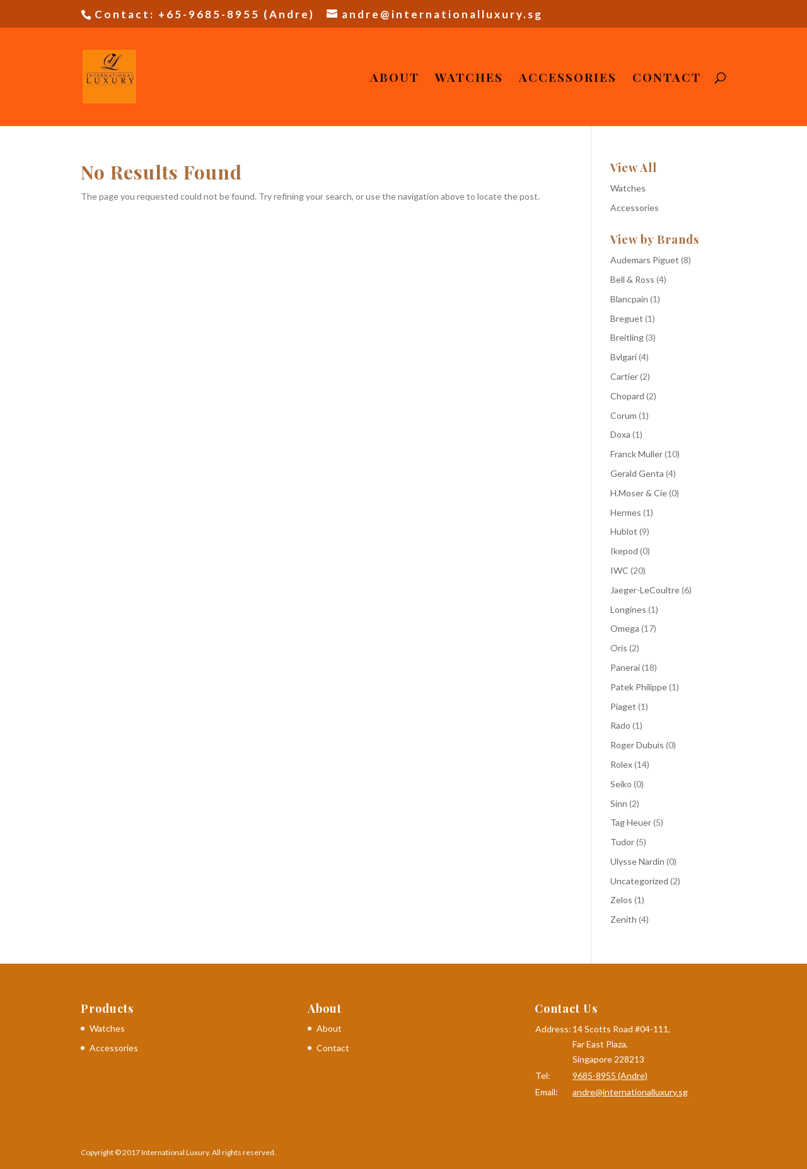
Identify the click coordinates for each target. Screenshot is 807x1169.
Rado (620, 725)
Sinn (618, 803)
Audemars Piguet (644, 259)
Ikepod (624, 550)
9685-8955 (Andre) (609, 1075)
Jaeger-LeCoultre (645, 589)
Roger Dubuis (637, 744)
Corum (623, 415)
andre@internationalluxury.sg (630, 1091)
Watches (469, 78)
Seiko (621, 783)
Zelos (621, 899)
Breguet (626, 318)
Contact (666, 78)
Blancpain (629, 299)
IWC (619, 570)
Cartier (624, 376)
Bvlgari (623, 356)
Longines (628, 609)
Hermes (625, 512)
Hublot (623, 531)
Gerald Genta (637, 473)
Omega (624, 628)
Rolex (621, 764)
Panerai (625, 667)
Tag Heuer (630, 822)
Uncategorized (639, 880)
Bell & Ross (632, 279)
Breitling (627, 337)
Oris (618, 647)
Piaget (623, 706)
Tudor (622, 841)
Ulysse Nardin (637, 861)
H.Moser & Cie (638, 493)
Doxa (620, 434)
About (394, 78)
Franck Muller (636, 453)
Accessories (568, 78)
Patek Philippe (638, 686)
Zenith (623, 919)
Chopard (627, 396)
